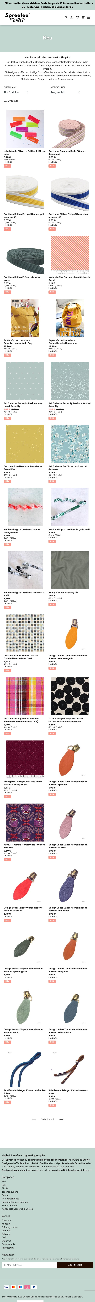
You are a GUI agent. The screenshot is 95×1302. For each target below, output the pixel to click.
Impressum (8, 1238)
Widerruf (6, 1232)
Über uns (6, 1211)
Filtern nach (10, 87)
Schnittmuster (9, 1196)
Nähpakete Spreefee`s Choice (17, 1200)
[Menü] (89, 17)
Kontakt (6, 1214)
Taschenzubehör (10, 1183)
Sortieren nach (58, 87)
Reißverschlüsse (10, 1189)
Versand (6, 1221)
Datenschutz (8, 1235)
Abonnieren (75, 1256)
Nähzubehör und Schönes (15, 1193)
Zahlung (6, 1225)
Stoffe (5, 1179)
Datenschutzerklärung (70, 1250)
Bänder (5, 1186)
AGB (4, 1228)
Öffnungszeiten (10, 1218)
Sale (4, 1176)
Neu (4, 1172)
